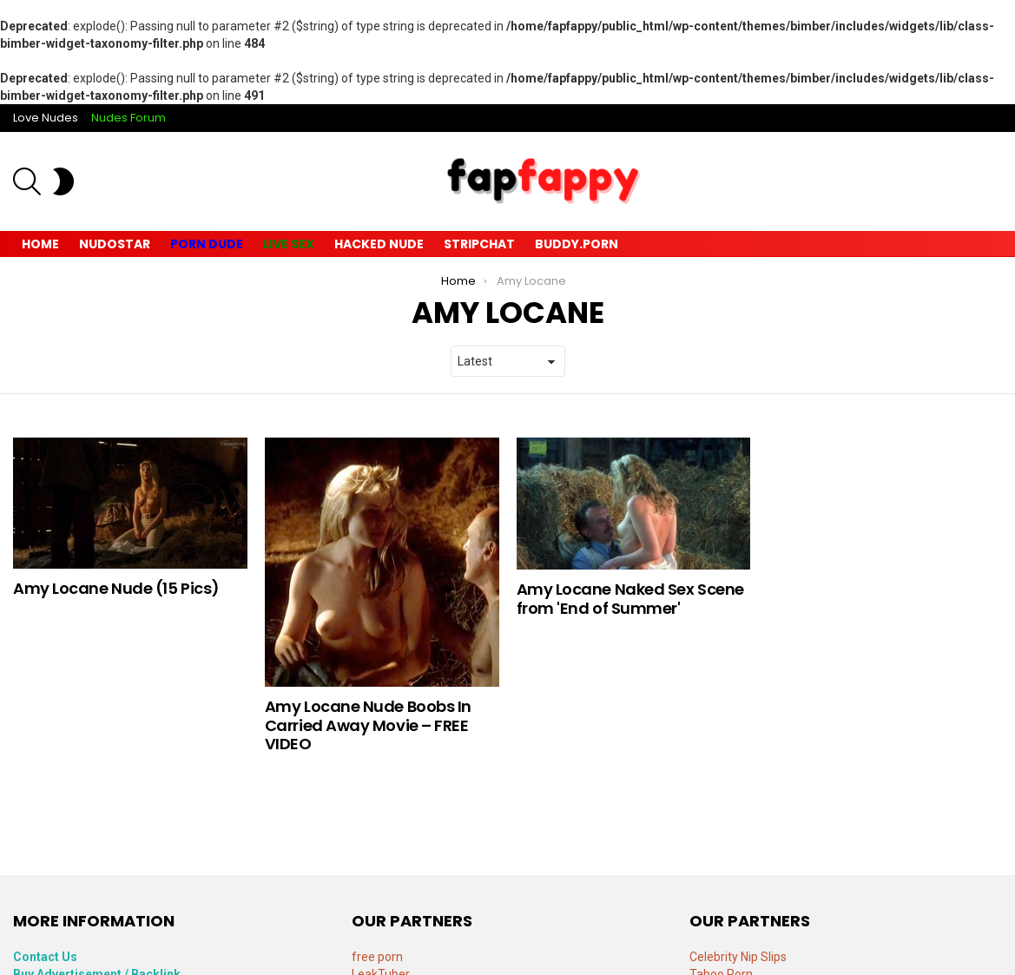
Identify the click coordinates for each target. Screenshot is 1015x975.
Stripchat (479, 244)
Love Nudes (45, 117)
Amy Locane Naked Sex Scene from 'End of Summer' (630, 598)
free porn (377, 957)
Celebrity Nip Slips (738, 957)
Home (40, 244)
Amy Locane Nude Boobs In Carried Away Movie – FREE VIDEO (368, 724)
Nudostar (114, 244)
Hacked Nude (379, 244)
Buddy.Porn (576, 244)
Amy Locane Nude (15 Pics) (116, 588)
